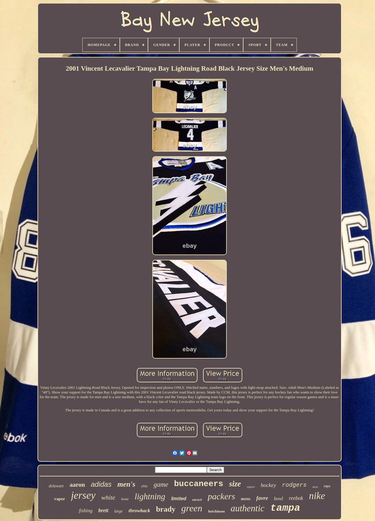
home (125, 499)
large (118, 511)
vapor (59, 498)
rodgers (294, 485)
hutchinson (216, 511)
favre (262, 498)
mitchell (197, 499)
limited (178, 498)
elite (144, 486)
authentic (247, 508)
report (251, 486)
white (108, 497)
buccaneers (198, 483)
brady (165, 509)
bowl (278, 498)
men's (126, 484)
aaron (77, 484)
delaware (56, 486)
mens (245, 498)
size (235, 483)
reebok (296, 498)
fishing (85, 510)
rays (327, 486)
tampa (285, 508)
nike (317, 496)
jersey (83, 495)
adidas (101, 484)
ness (315, 486)
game (161, 484)
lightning (149, 496)
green (191, 508)
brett (103, 510)
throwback (139, 510)
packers (221, 496)
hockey (268, 485)
